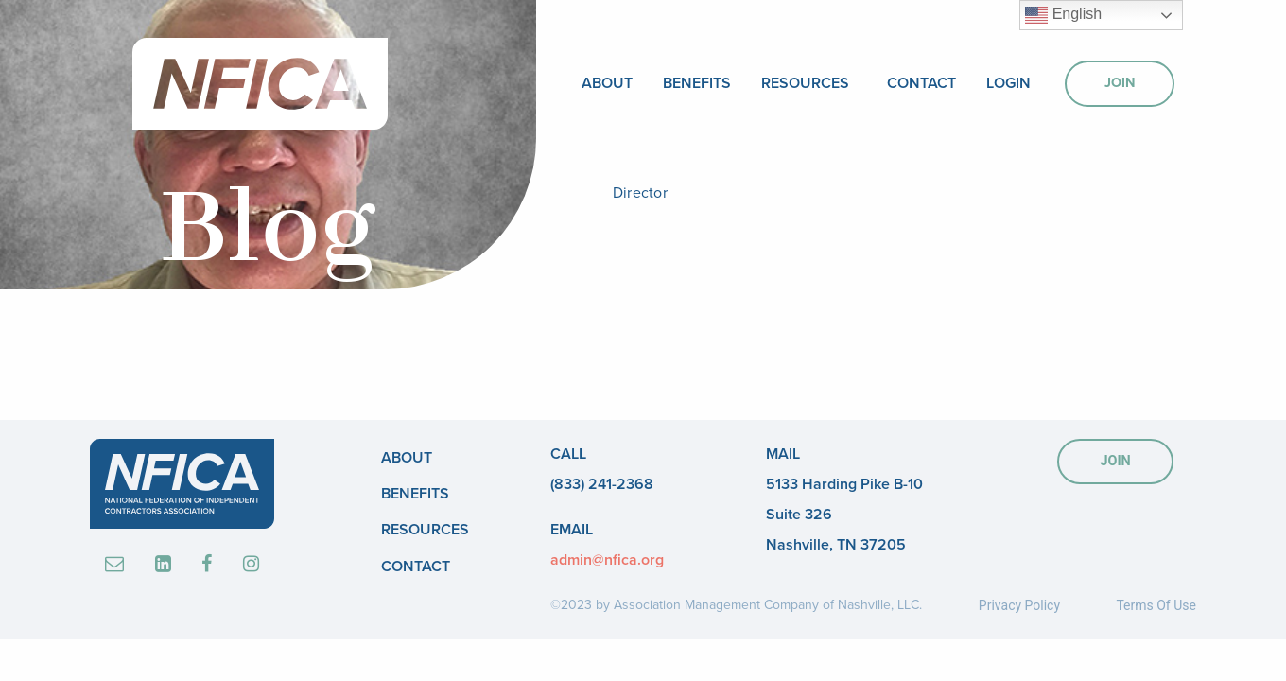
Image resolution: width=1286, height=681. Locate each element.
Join (1119, 83)
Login (1008, 83)
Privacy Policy (1019, 605)
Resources (805, 83)
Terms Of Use (1156, 605)
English (1063, 15)
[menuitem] (607, 84)
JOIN (1115, 461)
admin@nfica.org (607, 559)
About (607, 83)
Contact (921, 83)
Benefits (697, 83)
